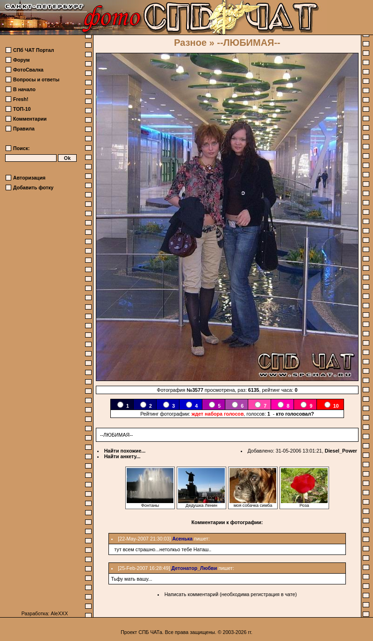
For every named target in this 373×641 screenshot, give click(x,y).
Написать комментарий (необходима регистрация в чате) (231, 594)
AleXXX (59, 613)
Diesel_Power (341, 451)
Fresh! (21, 99)
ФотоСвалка (28, 69)
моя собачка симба (253, 503)
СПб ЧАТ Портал (33, 50)
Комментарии (30, 119)
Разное (190, 42)
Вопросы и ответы (36, 79)
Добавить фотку (33, 187)
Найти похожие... (125, 451)
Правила (24, 128)
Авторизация (29, 177)
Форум (21, 60)
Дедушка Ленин (201, 503)
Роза (304, 503)
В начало (24, 89)
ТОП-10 (22, 109)
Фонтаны (150, 503)
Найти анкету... (122, 456)
